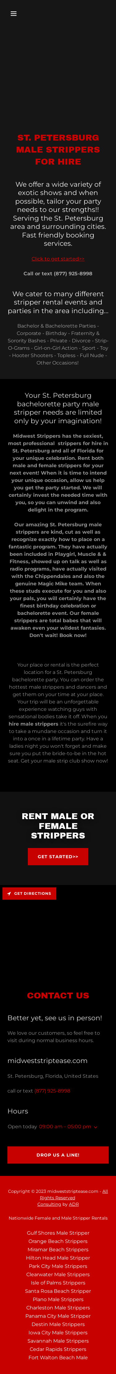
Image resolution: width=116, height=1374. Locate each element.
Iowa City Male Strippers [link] (58, 1333)
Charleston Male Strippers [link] (58, 1308)
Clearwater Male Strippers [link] (58, 1274)
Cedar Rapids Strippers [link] (58, 1349)
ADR (74, 1204)
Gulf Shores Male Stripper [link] (58, 1233)
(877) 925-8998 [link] (52, 1091)
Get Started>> (58, 856)
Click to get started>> (58, 259)
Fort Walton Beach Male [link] (58, 1357)
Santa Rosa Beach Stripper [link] (58, 1291)
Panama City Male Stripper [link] (58, 1316)
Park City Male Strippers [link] (58, 1266)
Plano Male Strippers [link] (58, 1299)
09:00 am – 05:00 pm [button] (65, 1126)
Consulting (49, 1204)
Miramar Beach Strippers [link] (58, 1250)
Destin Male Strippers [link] (58, 1324)
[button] (15, 13)
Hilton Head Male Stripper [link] (58, 1258)
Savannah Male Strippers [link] (58, 1341)
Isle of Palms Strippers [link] (58, 1283)
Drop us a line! (58, 1155)
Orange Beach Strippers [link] (58, 1241)
